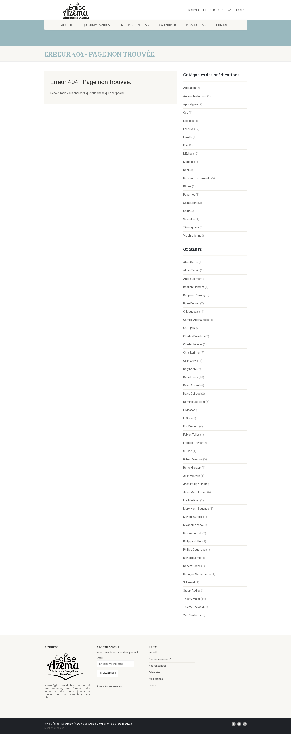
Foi (185, 145)
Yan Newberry (192, 615)
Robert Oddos (192, 566)
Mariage (188, 161)
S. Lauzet (189, 582)
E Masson (189, 410)
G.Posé (187, 451)
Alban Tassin (191, 270)
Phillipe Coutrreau (194, 549)
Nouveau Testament (196, 178)
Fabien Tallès (191, 434)
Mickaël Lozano (193, 525)
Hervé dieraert (192, 467)
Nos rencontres (135, 25)
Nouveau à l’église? (203, 10)
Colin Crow (190, 360)
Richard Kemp (192, 557)
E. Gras (187, 418)
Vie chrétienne (192, 235)
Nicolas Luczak (192, 533)
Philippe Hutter (192, 541)
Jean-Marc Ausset (195, 492)
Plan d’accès (235, 10)
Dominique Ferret (194, 401)
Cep (185, 112)
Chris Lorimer (191, 352)
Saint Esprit (190, 202)
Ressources (196, 25)
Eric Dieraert (191, 426)
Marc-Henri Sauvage (196, 508)
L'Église (188, 153)
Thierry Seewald (193, 607)
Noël (186, 170)
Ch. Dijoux (189, 328)
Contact (223, 25)
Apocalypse (190, 104)
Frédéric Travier (193, 442)
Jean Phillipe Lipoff (195, 484)
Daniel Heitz (190, 377)
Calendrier (167, 25)
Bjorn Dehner (191, 303)
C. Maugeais (191, 311)
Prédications (156, 679)
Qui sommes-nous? (97, 25)
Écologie (188, 120)
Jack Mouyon (191, 475)
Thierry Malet (191, 598)
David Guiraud (192, 393)
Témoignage (191, 227)
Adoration (189, 87)
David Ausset (191, 385)
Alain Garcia (190, 262)
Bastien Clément (193, 287)
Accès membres (109, 686)
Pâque (187, 186)
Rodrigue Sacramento (197, 574)
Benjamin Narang (194, 295)
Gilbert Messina (193, 459)
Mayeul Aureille (193, 516)
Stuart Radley (191, 590)
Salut (186, 211)
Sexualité (189, 219)
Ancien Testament (195, 96)
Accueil (66, 25)
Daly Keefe (190, 369)
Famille (187, 137)
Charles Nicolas (192, 344)
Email (100, 658)
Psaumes (189, 194)
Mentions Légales (54, 728)
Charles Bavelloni (194, 336)
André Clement (192, 278)
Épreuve (188, 129)
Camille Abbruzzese (196, 319)
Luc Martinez (191, 500)
